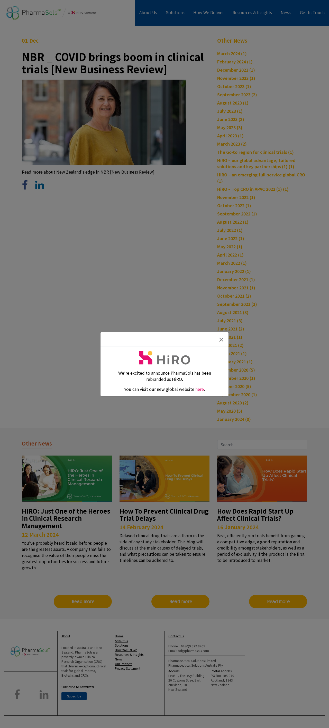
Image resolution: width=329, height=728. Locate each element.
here (199, 389)
